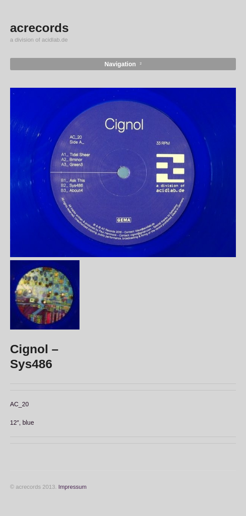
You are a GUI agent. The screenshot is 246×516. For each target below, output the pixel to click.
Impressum (72, 487)
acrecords (39, 28)
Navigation (120, 64)
